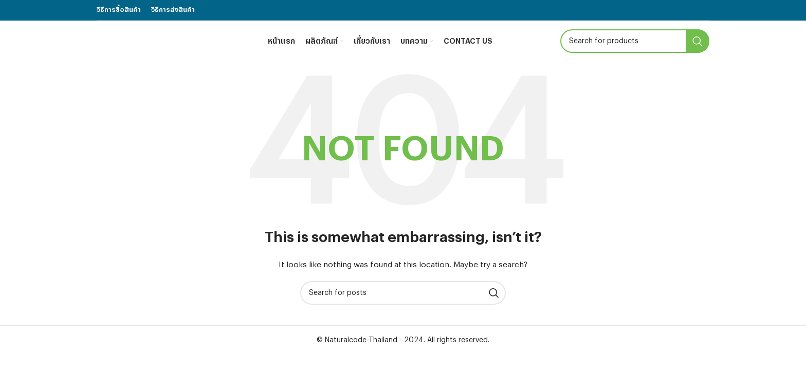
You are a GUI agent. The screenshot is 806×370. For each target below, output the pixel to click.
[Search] (634, 41)
